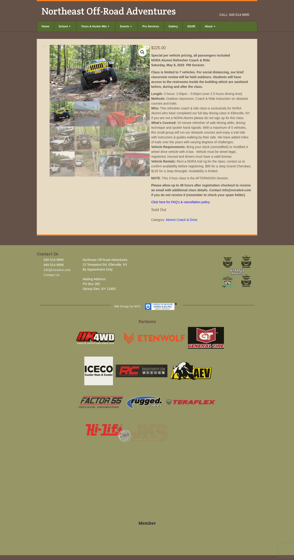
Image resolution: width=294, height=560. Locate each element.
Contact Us (51, 275)
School (65, 26)
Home (45, 26)
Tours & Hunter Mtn (95, 26)
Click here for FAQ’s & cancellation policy (180, 202)
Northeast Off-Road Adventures (108, 11)
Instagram (240, 8)
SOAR (191, 26)
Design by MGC (130, 306)
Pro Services (150, 26)
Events (126, 26)
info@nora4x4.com (57, 270)
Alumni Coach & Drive (181, 220)
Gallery (173, 26)
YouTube (246, 8)
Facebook (234, 8)
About (210, 26)
